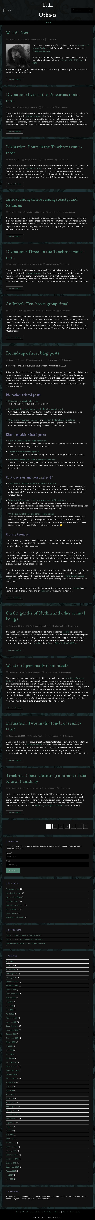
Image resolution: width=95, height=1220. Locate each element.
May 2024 (10, 1054)
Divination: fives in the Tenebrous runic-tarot (24, 935)
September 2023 (12, 1078)
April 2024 (10, 1058)
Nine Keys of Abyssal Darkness (50, 805)
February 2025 (11, 1018)
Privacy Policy (74, 1212)
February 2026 (11, 973)
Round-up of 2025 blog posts (32, 353)
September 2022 (12, 1118)
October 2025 (11, 990)
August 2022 (11, 1122)
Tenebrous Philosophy (35, 212)
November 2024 (12, 1030)
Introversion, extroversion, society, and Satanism (25, 943)
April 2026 (10, 965)
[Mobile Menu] (47, 22)
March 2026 (10, 969)
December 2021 (12, 1155)
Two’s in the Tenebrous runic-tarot (59, 420)
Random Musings (13, 909)
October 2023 (11, 1074)
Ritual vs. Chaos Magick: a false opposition (27, 440)
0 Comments (63, 107)
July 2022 (9, 1126)
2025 (63, 60)
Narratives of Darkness (15, 905)
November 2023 (12, 1070)
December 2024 (12, 1026)
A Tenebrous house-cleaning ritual (23, 451)
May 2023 (10, 1094)
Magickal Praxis (31, 107)
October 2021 (11, 1163)
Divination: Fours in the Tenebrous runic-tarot (24, 939)
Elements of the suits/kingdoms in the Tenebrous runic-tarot (35, 409)
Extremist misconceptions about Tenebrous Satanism (32, 483)
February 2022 (11, 1147)
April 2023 (10, 1098)
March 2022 (10, 1143)
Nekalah (37, 643)
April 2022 (10, 1139)
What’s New (17, 33)
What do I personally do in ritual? (37, 665)
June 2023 (10, 1090)
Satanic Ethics (11, 913)
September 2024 (12, 1038)
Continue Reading (15, 79)
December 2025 (12, 982)
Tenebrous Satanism (42, 51)
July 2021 (9, 1175)
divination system (34, 116)
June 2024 (10, 1050)
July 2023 (9, 1086)
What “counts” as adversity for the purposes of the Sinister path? (37, 500)
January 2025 (11, 1022)
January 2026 (11, 977)
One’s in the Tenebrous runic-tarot (23, 420)
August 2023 (11, 1082)
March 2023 (10, 1102)
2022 (82, 60)
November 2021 (12, 1159)
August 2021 (11, 1171)
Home (18, 1212)
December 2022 (12, 1114)
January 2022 (11, 1151)
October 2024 (11, 1034)
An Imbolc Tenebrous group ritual (37, 304)
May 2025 (10, 1010)
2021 (35, 63)
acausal (65, 631)
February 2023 (11, 1106)
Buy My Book (48, 1212)
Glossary (58, 1212)
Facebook (77, 588)
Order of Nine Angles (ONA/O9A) (62, 643)
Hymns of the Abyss (14, 897)
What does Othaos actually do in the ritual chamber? (32, 459)
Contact (65, 1212)
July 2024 (9, 1046)
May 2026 (10, 961)
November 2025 (12, 986)
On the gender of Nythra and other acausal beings (31, 514)
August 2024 (11, 1042)
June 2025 (10, 1006)
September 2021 (12, 1167)
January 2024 (11, 1062)
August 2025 (11, 998)
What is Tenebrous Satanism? (31, 1212)
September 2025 (12, 994)
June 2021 (10, 1179)
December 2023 (12, 1066)
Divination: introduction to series (23, 401)
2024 (70, 60)
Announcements (36, 39)
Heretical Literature (13, 893)
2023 (76, 60)
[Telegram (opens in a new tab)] (10, 9)
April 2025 (10, 1014)
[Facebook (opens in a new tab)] (4, 9)
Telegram (45, 591)
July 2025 (9, 1002)
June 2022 (10, 1131)
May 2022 (10, 1135)
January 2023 (11, 1110)
